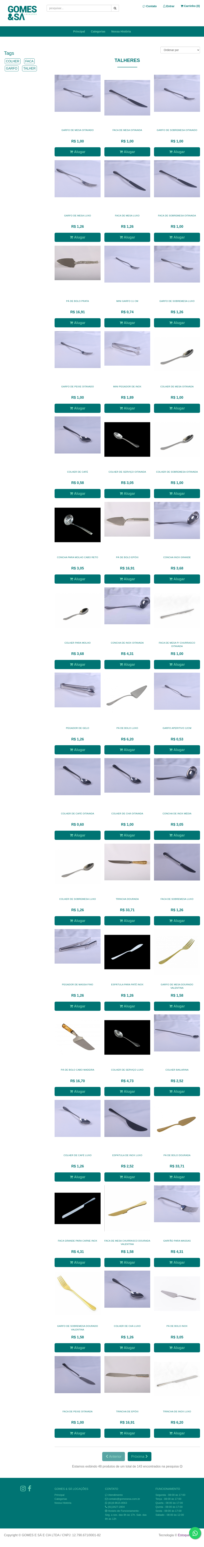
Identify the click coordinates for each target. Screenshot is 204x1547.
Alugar (77, 152)
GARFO (11, 68)
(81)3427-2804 (116, 1506)
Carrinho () (190, 6)
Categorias (98, 31)
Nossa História (121, 31)
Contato (150, 6)
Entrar (169, 6)
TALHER (29, 68)
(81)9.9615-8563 (117, 1502)
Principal (79, 31)
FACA (29, 61)
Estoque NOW (188, 1535)
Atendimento (114, 1494)
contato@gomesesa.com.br (124, 1498)
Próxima (139, 1457)
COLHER (12, 61)
